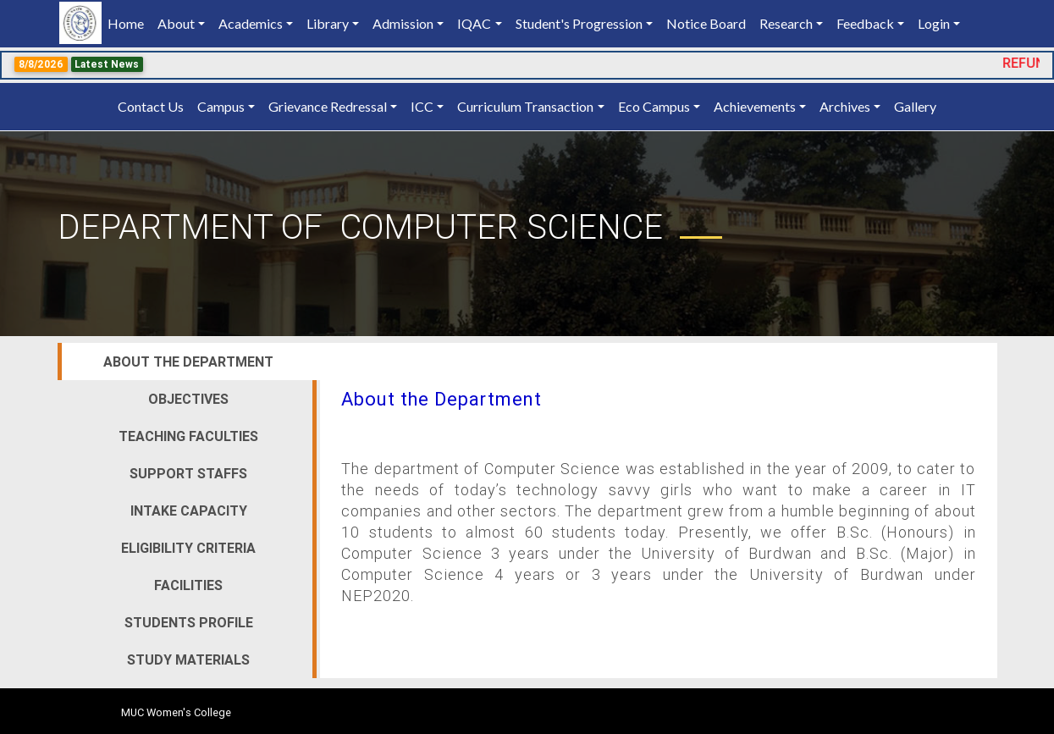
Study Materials (188, 659)
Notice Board (706, 23)
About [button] (176, 23)
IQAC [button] (474, 23)
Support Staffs (188, 473)
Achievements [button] (755, 106)
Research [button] (786, 23)
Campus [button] (221, 106)
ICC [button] (422, 106)
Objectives (188, 398)
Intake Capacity (188, 510)
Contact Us (151, 106)
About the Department (188, 361)
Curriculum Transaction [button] (525, 106)
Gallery (915, 106)
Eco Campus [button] (654, 106)
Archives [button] (844, 106)
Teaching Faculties (188, 436)
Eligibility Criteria (188, 547)
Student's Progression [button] (579, 23)
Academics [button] (250, 23)
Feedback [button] (865, 23)
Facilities (188, 585)
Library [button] (327, 23)
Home (129, 22)
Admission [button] (402, 23)
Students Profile (188, 622)
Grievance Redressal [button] (327, 106)
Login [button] (934, 23)
